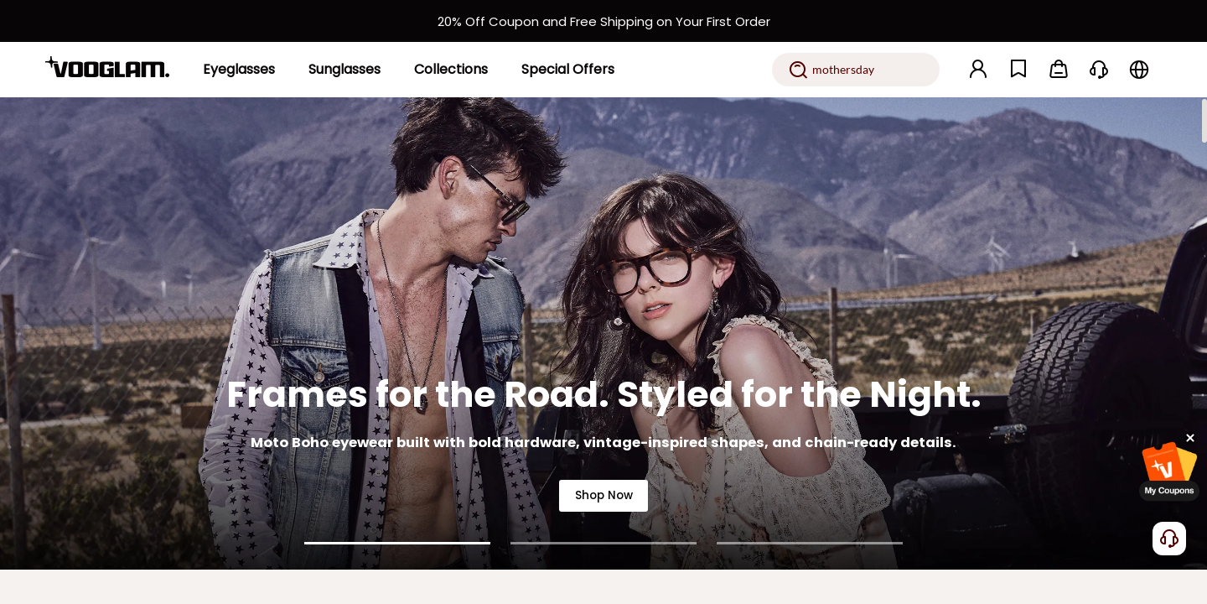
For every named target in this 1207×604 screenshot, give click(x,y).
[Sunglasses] (344, 69)
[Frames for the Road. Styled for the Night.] (603, 333)
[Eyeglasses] (239, 69)
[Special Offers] (567, 69)
